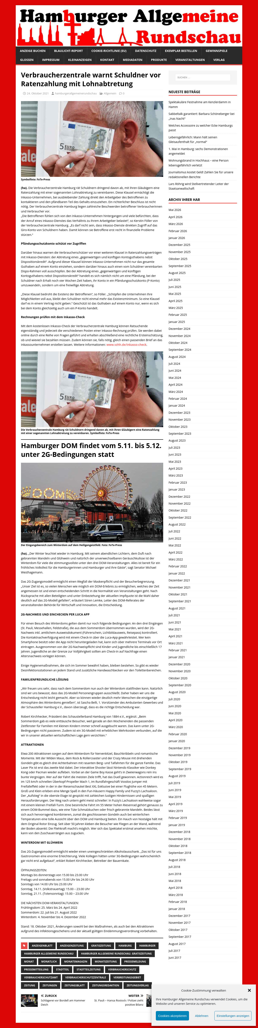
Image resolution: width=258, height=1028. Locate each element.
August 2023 (177, 440)
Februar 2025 (178, 315)
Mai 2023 (175, 462)
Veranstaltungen (190, 60)
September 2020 (180, 685)
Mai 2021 (175, 629)
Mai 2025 (175, 294)
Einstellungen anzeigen (233, 1016)
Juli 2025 (174, 280)
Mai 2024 (175, 378)
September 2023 (180, 434)
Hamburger (147, 945)
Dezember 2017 (179, 916)
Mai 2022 (175, 545)
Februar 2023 (178, 482)
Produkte (159, 60)
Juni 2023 (175, 454)
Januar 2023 (177, 489)
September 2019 (180, 769)
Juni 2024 (175, 371)
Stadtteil (62, 969)
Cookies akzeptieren (172, 1016)
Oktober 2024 (178, 343)
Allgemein (110, 93)
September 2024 (180, 350)
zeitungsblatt (75, 985)
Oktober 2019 (178, 762)
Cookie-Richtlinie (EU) (108, 51)
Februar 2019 (178, 818)
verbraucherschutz (122, 969)
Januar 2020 (177, 741)
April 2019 (175, 804)
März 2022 (176, 559)
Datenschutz (145, 51)
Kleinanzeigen (80, 60)
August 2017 (177, 944)
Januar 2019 (177, 825)
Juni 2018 (175, 874)
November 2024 (180, 336)
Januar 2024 (177, 405)
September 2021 (180, 601)
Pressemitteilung (36, 969)
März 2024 (176, 392)
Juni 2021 (175, 622)
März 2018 (176, 895)
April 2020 (175, 720)
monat (29, 961)
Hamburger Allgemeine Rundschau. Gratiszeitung (116, 953)
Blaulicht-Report (68, 51)
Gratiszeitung (101, 945)
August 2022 (177, 524)
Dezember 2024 (179, 329)
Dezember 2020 (179, 664)
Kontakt (107, 60)
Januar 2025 (177, 322)
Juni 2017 (175, 958)
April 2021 (175, 636)
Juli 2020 (174, 699)
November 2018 (180, 839)
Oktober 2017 (178, 930)
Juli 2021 (174, 615)
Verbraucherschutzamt (41, 977)
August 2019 (177, 776)
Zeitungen (50, 985)
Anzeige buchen (33, 51)
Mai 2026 (175, 210)
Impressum (51, 60)
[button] (249, 990)
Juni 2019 (175, 790)
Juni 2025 (175, 287)
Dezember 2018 (179, 832)
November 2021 (180, 587)
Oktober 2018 (178, 846)
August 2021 (177, 608)
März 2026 (176, 224)
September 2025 (180, 266)
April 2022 (175, 552)
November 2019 (180, 755)
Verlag (219, 60)
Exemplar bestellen (181, 51)
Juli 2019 (174, 783)
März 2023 (176, 475)
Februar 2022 (178, 566)
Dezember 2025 (179, 245)
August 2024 (177, 357)
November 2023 (180, 419)
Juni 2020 (175, 706)
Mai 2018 (175, 881)
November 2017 (180, 923)
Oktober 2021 (178, 594)
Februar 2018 (178, 902)
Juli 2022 (174, 531)
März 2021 (176, 643)
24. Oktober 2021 (38, 93)
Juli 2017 (174, 951)
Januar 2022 (177, 573)
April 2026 (175, 217)
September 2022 (180, 517)
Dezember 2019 (179, 748)
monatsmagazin (75, 961)
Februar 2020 (178, 734)
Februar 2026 (178, 231)
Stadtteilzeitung (88, 969)
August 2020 (177, 692)
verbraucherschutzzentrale (85, 977)
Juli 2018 (174, 867)
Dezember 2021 (179, 580)
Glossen (27, 60)
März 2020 (176, 727)
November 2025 (180, 252)
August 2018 (177, 860)
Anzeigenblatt (42, 945)
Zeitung (29, 985)
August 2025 (177, 273)
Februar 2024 (178, 399)
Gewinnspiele (217, 51)
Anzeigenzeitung (72, 945)
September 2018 (180, 853)
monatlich (49, 961)
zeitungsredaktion (105, 985)
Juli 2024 (174, 364)
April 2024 (175, 385)
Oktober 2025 (178, 259)
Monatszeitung (106, 961)
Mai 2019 (175, 797)
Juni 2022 (175, 538)
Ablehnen (201, 1016)
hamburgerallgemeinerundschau (76, 93)
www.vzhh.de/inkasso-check (127, 345)
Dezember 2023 (179, 413)
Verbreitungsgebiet (127, 977)
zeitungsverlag (138, 985)
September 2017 (180, 937)
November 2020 (180, 671)
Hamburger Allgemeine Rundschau (49, 953)
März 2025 (176, 308)
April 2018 (175, 888)
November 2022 (180, 503)
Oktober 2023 (178, 427)
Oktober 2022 (178, 510)
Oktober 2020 (178, 678)
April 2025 (175, 301)
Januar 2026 (177, 238)
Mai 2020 (175, 713)
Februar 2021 (178, 650)
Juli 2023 (174, 448)
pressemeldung (135, 961)
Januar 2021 (177, 657)
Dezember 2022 (179, 497)
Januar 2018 (177, 909)
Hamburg (125, 945)
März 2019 (176, 811)
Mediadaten (132, 60)
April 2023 (175, 468)
